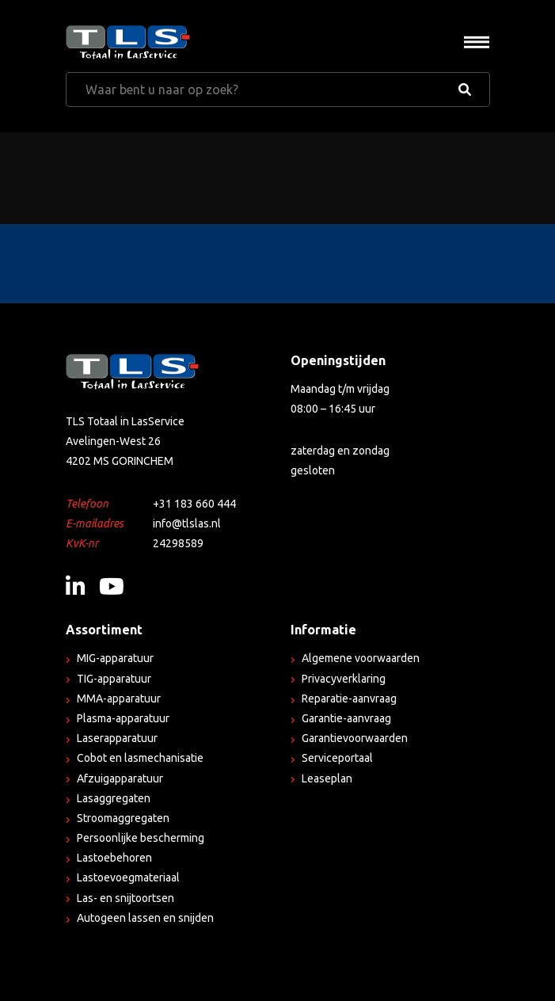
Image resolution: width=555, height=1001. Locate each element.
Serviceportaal (337, 758)
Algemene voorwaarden (361, 658)
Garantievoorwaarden (355, 738)
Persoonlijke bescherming (140, 838)
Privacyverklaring (344, 678)
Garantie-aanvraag (346, 718)
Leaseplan (327, 778)
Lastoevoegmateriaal (128, 877)
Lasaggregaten (113, 798)
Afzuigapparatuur (120, 778)
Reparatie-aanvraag (349, 698)
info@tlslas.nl (187, 523)
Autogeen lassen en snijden (145, 918)
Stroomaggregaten (123, 818)
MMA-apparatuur (119, 698)
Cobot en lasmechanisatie (140, 758)
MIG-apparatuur (115, 658)
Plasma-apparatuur (123, 718)
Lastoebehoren (114, 857)
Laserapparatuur (117, 738)
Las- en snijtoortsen (125, 898)
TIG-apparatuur (114, 678)
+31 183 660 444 (194, 503)
